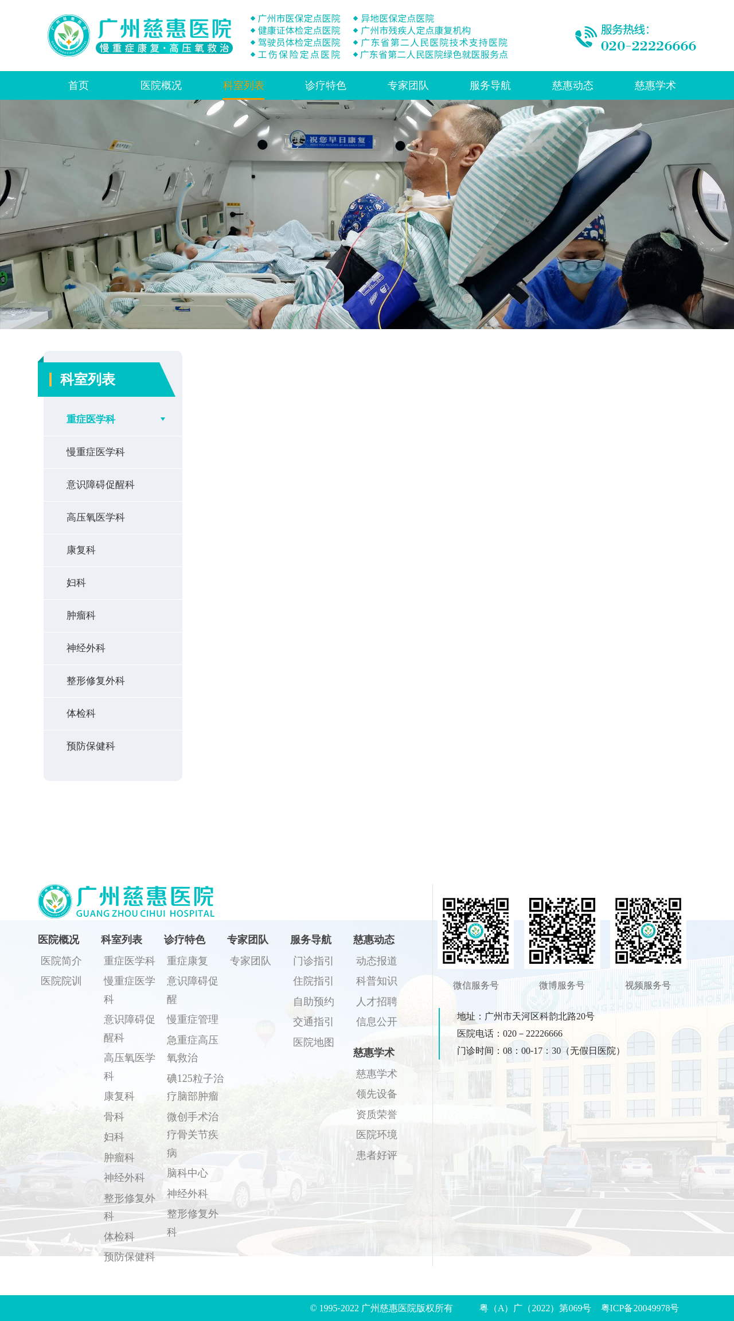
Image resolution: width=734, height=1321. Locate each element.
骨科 (114, 1117)
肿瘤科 (81, 615)
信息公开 (376, 1021)
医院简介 (61, 961)
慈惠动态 (573, 85)
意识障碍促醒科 (101, 484)
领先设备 (376, 1094)
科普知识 (376, 981)
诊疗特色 (325, 85)
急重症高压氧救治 (192, 1049)
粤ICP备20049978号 (640, 1308)
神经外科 (86, 648)
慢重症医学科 (96, 452)
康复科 (81, 550)
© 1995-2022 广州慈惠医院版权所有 (386, 1308)
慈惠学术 (655, 85)
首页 (78, 85)
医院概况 (161, 85)
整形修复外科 (96, 680)
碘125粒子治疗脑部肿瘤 (195, 1088)
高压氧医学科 (96, 517)
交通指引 (313, 1021)
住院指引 (313, 981)
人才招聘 (376, 1001)
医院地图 (313, 1042)
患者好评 (376, 1155)
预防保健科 (91, 746)
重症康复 (187, 961)
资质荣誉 (376, 1114)
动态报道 (376, 961)
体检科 (81, 713)
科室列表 (243, 85)
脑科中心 (187, 1173)
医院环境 (376, 1134)
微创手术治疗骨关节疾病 (192, 1135)
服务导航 (490, 85)
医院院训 (61, 981)
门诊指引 (313, 961)
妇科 (76, 582)
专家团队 (408, 85)
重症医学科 (91, 419)
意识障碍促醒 (192, 990)
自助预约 (313, 1001)
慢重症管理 (192, 1019)
